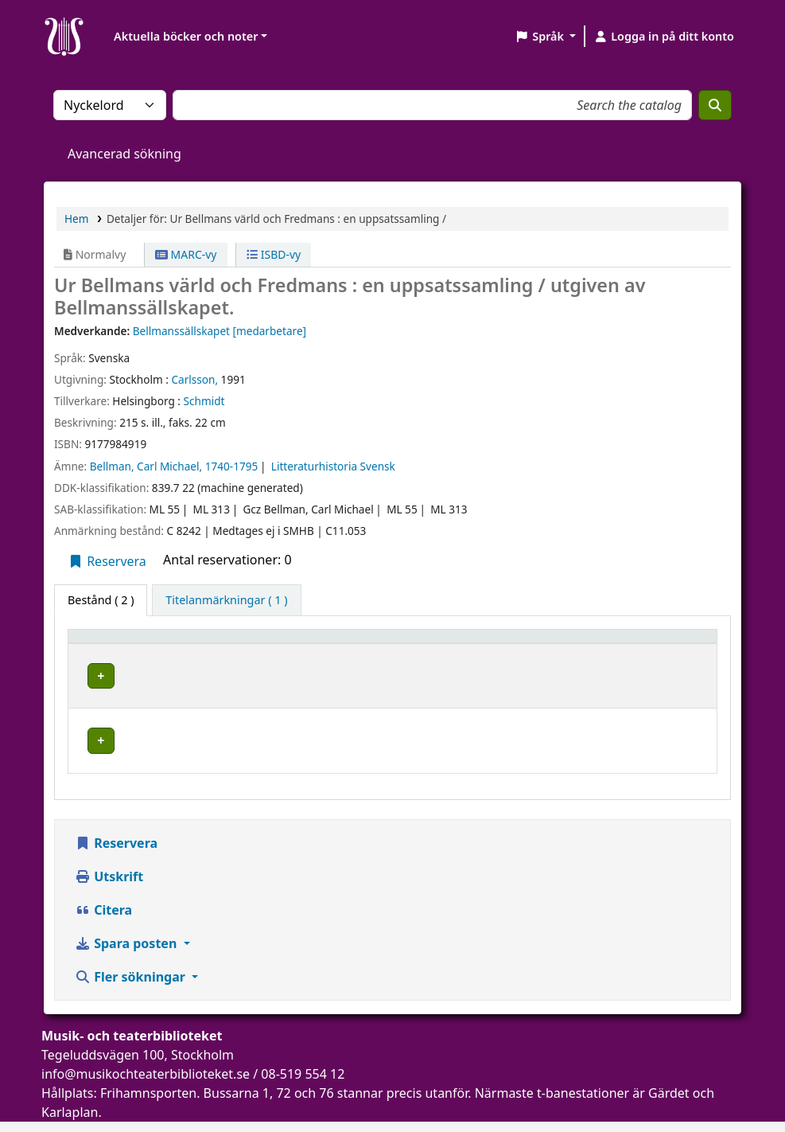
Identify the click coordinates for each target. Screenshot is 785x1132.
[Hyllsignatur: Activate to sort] (541, 643)
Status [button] (642, 643)
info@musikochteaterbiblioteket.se (145, 1048)
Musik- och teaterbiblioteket (303, 673)
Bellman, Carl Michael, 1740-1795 (174, 466)
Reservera (107, 561)
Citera (103, 884)
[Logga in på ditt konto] (663, 36)
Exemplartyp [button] (111, 643)
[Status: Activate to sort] (666, 643)
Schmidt (204, 400)
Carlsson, (194, 379)
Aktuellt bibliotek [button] (278, 643)
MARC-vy (186, 254)
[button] (545, 36)
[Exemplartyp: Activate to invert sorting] (145, 643)
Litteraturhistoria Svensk (333, 466)
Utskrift (109, 851)
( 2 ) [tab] (101, 599)
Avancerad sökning (124, 153)
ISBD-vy (274, 254)
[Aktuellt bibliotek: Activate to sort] (344, 643)
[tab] (226, 600)
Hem (76, 218)
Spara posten (127, 918)
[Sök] (715, 105)
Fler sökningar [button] (131, 951)
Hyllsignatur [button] (507, 643)
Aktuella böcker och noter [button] (186, 36)
